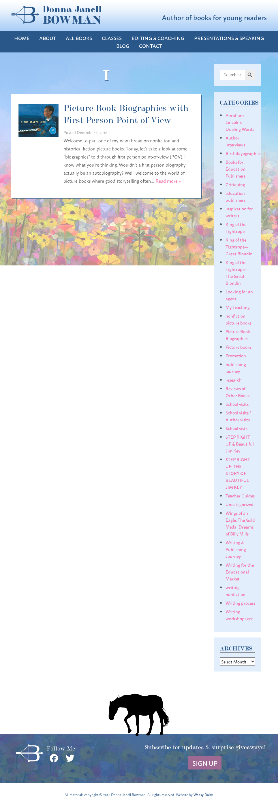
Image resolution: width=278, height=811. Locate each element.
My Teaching (238, 306)
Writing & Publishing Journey (236, 549)
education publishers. (236, 196)
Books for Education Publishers (235, 168)
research (234, 379)
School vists (236, 428)
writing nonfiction (235, 590)
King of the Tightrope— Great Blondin (239, 246)
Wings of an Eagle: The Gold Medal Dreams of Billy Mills (240, 523)
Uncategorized (239, 504)
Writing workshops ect (239, 615)
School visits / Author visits (238, 416)
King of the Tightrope (236, 227)
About (47, 38)
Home (21, 38)
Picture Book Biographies (238, 335)
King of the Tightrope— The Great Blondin (237, 272)
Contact (150, 46)
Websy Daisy (203, 794)
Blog (122, 46)
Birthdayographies (243, 153)
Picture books (238, 346)
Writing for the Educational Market (240, 571)
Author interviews (235, 141)
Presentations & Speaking (229, 38)
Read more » (168, 180)
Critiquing (235, 184)
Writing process (240, 602)
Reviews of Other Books (237, 392)
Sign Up (204, 763)
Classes (112, 38)
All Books (79, 38)
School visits (237, 403)
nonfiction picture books (238, 319)
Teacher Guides (240, 495)
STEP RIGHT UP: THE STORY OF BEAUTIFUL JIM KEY (238, 473)
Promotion (236, 355)
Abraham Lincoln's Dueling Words (240, 122)
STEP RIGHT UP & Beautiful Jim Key (240, 443)
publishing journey (236, 367)
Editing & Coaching (158, 38)
